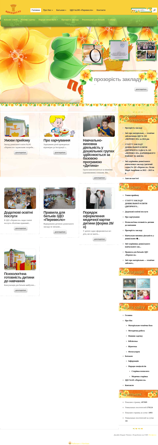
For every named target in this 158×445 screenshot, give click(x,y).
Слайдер (111, 20)
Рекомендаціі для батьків (93, 20)
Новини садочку (28, 20)
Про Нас (48, 10)
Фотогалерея (134, 352)
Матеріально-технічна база (140, 325)
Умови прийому (17, 140)
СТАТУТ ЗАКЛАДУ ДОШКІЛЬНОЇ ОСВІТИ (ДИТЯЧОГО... (136, 203)
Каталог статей (11, 20)
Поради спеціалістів (48, 20)
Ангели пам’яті (132, 178)
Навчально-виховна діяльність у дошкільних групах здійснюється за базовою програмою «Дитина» (98, 153)
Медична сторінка (140, 376)
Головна (36, 10)
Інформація (133, 361)
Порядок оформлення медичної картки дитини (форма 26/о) (98, 219)
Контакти (101, 10)
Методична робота (136, 331)
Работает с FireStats (80, 443)
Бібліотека (133, 341)
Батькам (61, 10)
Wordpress (152, 435)
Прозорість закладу (70, 20)
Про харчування (57, 140)
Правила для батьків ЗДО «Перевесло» (54, 216)
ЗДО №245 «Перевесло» (81, 10)
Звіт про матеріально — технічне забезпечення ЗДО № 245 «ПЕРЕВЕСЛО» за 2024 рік (139, 136)
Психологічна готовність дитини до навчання (19, 277)
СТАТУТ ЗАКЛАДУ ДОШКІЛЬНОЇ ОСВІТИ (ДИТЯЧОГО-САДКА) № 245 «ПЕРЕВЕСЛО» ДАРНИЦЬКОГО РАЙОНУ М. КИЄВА (140, 150)
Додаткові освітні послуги (18, 214)
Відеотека (132, 346)
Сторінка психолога (140, 371)
